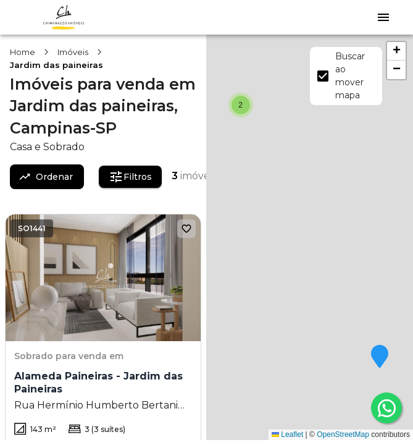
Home (22, 52)
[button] (379, 357)
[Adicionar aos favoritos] (186, 228)
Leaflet (287, 434)
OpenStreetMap (343, 434)
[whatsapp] (386, 407)
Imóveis (72, 52)
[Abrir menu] (383, 17)
